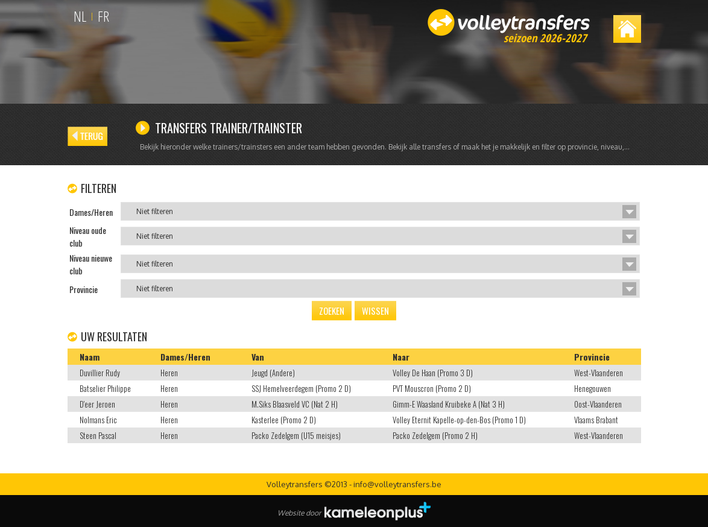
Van (257, 356)
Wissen (375, 310)
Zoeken (331, 310)
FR (103, 16)
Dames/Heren (185, 356)
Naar (401, 356)
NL (80, 16)
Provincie (592, 356)
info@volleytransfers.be (397, 484)
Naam (90, 356)
